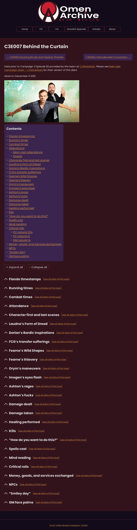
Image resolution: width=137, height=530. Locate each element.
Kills (11, 212)
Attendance (16, 148)
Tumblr (84, 525)
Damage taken (19, 204)
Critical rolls (16, 228)
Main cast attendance (28, 152)
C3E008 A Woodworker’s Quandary (108, 57)
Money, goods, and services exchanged (35, 244)
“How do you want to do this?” (28, 216)
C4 (56, 29)
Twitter (58, 525)
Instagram (75, 525)
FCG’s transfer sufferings (25, 172)
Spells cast (16, 220)
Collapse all (38, 267)
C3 (40, 29)
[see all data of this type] (56, 279)
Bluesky (66, 525)
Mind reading (18, 224)
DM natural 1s (22, 240)
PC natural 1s (21, 236)
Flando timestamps (22, 136)
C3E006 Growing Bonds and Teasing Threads (34, 57)
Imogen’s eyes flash (22, 188)
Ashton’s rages (18, 192)
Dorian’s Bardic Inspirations (27, 168)
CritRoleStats (87, 66)
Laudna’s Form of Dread (25, 164)
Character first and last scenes (29, 160)
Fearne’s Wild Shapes (23, 176)
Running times (18, 140)
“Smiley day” (17, 252)
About (112, 29)
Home (25, 29)
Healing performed (21, 208)
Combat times (18, 144)
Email (52, 525)
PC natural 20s (23, 232)
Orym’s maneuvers (21, 184)
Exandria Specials (76, 29)
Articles (96, 29)
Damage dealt (18, 200)
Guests (17, 156)
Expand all (14, 267)
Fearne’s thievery (20, 180)
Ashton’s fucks (18, 196)
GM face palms (19, 256)
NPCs (12, 248)
